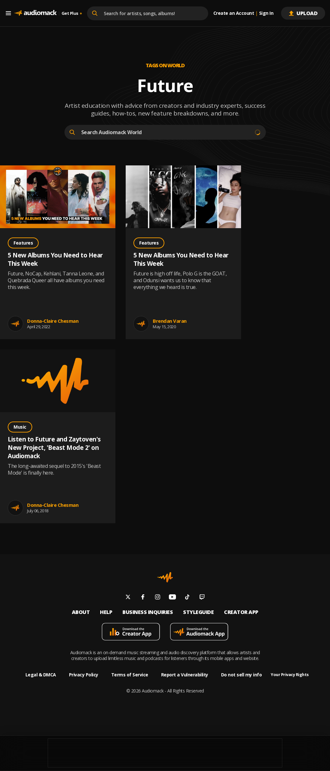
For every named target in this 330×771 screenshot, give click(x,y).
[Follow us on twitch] (202, 597)
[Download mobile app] (131, 632)
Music (20, 427)
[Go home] (35, 13)
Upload (303, 13)
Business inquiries (147, 612)
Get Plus (72, 13)
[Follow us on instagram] (157, 597)
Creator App (241, 612)
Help (106, 612)
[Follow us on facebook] (142, 597)
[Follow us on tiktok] (187, 597)
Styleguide (198, 612)
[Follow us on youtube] (172, 597)
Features (23, 243)
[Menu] (9, 13)
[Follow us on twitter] (128, 597)
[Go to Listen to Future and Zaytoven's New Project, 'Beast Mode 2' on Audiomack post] (57, 381)
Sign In (266, 13)
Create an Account (233, 13)
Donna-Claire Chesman (52, 321)
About (81, 612)
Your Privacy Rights (290, 674)
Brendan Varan (170, 321)
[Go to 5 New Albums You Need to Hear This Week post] (57, 197)
